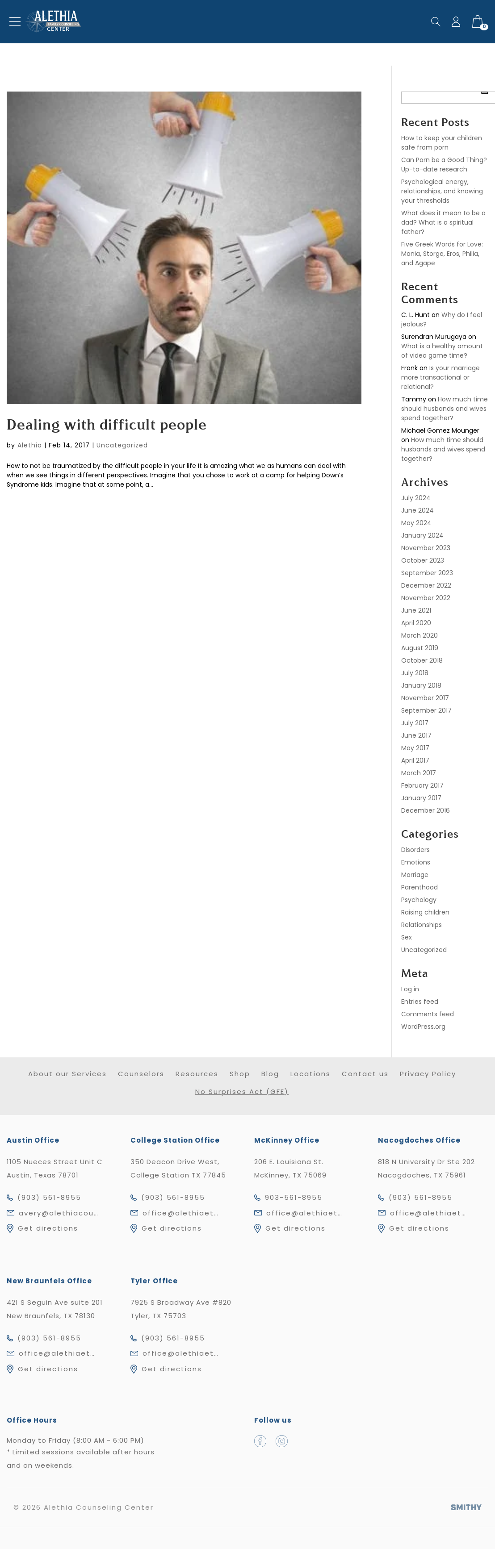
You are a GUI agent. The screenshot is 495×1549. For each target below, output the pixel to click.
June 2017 (416, 735)
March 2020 (419, 635)
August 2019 (419, 647)
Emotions (415, 862)
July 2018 (414, 672)
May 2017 (415, 747)
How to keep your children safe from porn (441, 143)
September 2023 (427, 572)
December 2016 (425, 810)
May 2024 (416, 522)
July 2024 (416, 497)
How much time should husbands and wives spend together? (444, 408)
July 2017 (414, 722)
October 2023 (422, 560)
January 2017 (421, 797)
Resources (197, 1073)
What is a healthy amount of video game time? (442, 351)
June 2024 (417, 510)
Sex (406, 937)
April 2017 (415, 760)
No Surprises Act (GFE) (242, 1091)
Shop (240, 1073)
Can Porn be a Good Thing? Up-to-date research (444, 164)
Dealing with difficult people (107, 426)
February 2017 (422, 785)
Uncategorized (122, 445)
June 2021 (416, 610)
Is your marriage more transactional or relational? (440, 377)
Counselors (141, 1073)
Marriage (414, 874)
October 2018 (422, 660)
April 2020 (416, 622)
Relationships (421, 924)
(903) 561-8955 (49, 1197)
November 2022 (425, 597)
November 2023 (425, 547)
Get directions (48, 1228)
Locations (310, 1073)
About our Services (67, 1073)
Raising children (425, 912)
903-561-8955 (294, 1197)
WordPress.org (423, 1026)
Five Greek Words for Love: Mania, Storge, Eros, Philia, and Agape (442, 253)
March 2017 (418, 772)
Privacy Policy (428, 1073)
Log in (410, 989)
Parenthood (419, 887)
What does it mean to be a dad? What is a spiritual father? (443, 222)
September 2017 (426, 710)
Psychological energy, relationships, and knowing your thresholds (442, 191)
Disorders (415, 849)
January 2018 (421, 685)
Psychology (418, 899)
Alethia (29, 445)
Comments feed (427, 1014)
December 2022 (426, 585)
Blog (270, 1073)
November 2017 (425, 697)
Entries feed (419, 1001)
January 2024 (422, 535)
